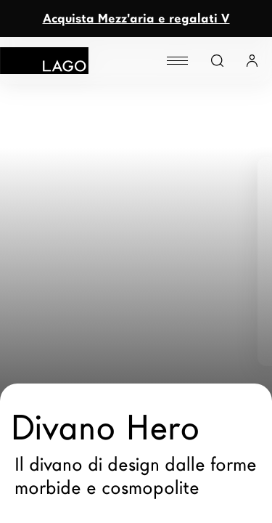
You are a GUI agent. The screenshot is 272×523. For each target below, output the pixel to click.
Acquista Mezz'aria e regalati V (136, 18)
